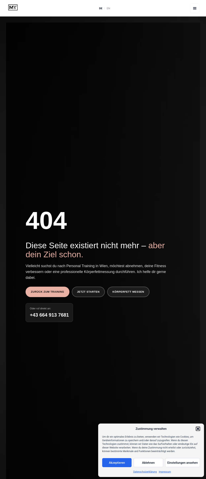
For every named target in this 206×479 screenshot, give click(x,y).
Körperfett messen (128, 291)
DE (100, 8)
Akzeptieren (117, 463)
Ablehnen (148, 463)
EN (108, 8)
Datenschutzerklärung (145, 471)
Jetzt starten (88, 291)
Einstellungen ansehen (182, 463)
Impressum (165, 471)
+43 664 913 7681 (49, 315)
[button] (198, 429)
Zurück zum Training (47, 291)
